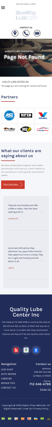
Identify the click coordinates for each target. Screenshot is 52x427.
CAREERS (6, 378)
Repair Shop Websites (34, 405)
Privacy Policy (41, 408)
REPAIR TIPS (8, 383)
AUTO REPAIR (8, 374)
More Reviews (12, 184)
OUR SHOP (7, 369)
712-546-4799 (21, 322)
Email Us (45, 389)
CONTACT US (8, 387)
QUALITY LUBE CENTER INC (19, 51)
